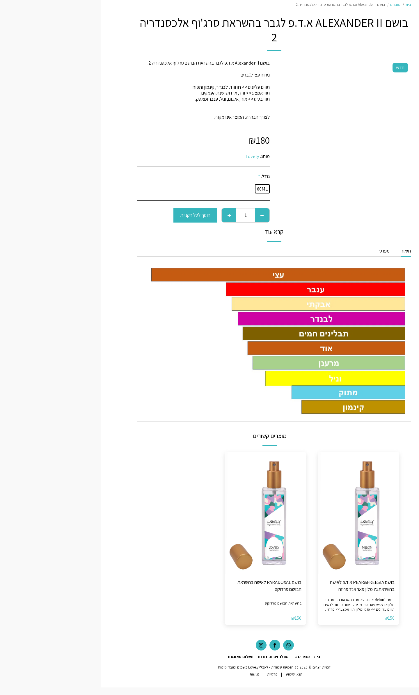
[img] (257, 513)
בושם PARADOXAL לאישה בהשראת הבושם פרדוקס (168, 586)
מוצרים (294, 4)
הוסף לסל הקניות (94, 215)
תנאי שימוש (192, 674)
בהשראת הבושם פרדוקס (182, 603)
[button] (383, 134)
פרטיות (171, 674)
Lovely (151, 156)
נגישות (153, 674)
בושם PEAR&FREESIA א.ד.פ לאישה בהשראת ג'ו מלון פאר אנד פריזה (261, 586)
